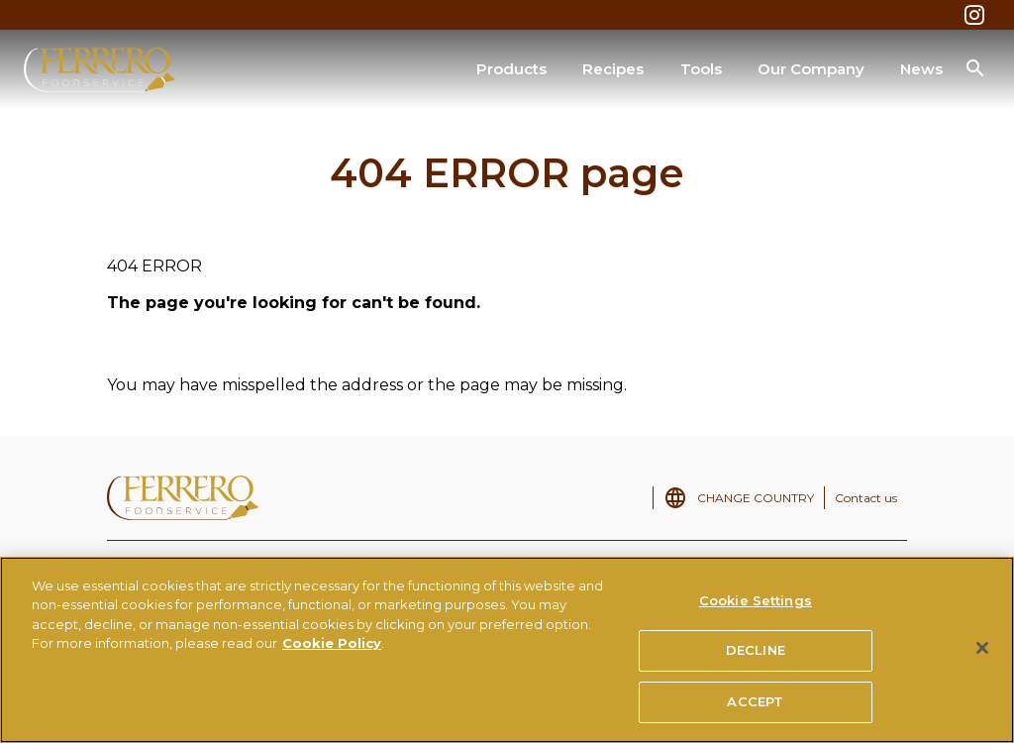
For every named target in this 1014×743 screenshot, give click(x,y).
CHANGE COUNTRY (755, 497)
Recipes (613, 68)
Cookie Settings (755, 607)
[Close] (982, 655)
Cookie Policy (331, 651)
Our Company (811, 68)
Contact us (866, 497)
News (921, 68)
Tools (701, 68)
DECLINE (755, 658)
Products (511, 68)
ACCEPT (755, 709)
